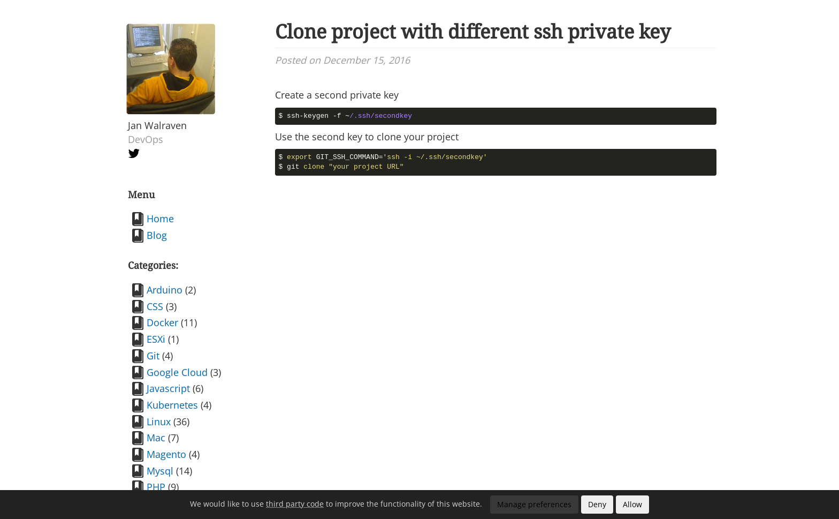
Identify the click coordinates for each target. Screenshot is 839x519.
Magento (166, 454)
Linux (159, 421)
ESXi (156, 339)
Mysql (160, 470)
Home (160, 218)
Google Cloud (177, 372)
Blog (157, 235)
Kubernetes (172, 404)
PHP (156, 486)
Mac (156, 437)
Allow (632, 504)
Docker (162, 322)
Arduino (164, 289)
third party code (295, 504)
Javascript (168, 388)
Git (153, 355)
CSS (155, 306)
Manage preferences (534, 504)
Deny (597, 504)
